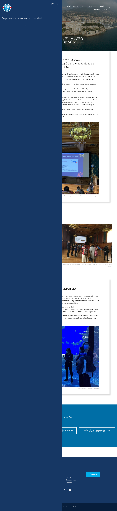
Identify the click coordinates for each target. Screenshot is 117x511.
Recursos (92, 6)
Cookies (75, 507)
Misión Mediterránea (76, 6)
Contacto (96, 9)
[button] (110, 7)
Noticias (102, 6)
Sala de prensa (71, 480)
